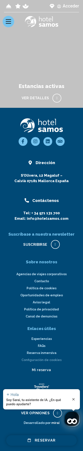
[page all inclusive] (18, 6)
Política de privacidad (41, 309)
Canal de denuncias (41, 316)
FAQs (41, 346)
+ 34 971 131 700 (45, 213)
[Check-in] (8, 6)
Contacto (41, 281)
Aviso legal (41, 302)
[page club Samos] (52, 6)
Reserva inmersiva (41, 353)
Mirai (55, 423)
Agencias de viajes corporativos (41, 274)
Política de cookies (41, 288)
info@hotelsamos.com (47, 218)
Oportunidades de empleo (41, 295)
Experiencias (41, 339)
